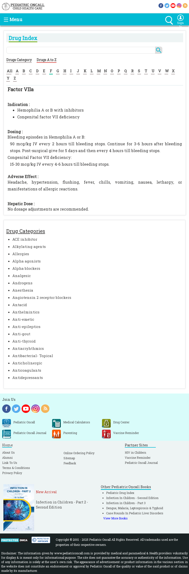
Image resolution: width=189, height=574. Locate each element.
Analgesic (21, 275)
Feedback (69, 463)
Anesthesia (22, 290)
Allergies (20, 253)
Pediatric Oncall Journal (141, 463)
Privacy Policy (12, 473)
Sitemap (69, 458)
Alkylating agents (29, 246)
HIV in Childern (135, 452)
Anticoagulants (26, 370)
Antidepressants (27, 377)
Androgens (22, 282)
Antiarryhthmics (28, 348)
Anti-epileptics (26, 326)
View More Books (115, 518)
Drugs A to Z (46, 59)
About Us (8, 452)
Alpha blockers (26, 268)
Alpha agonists (26, 261)
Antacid (19, 304)
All (9, 70)
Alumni (7, 457)
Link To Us (9, 463)
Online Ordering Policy (78, 453)
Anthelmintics (25, 312)
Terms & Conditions (16, 468)
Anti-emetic (23, 319)
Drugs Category (19, 59)
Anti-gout (21, 333)
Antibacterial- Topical (32, 355)
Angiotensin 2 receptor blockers (41, 297)
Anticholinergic (27, 363)
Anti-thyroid (24, 341)
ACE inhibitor (24, 239)
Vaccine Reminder (137, 457)
